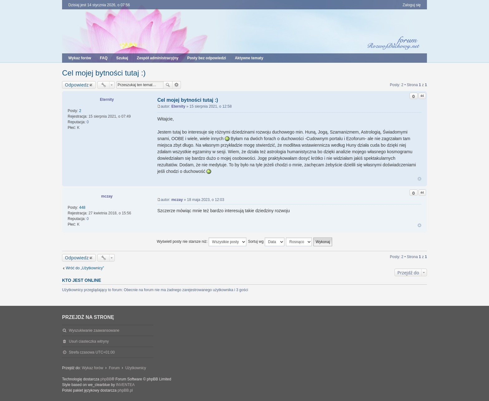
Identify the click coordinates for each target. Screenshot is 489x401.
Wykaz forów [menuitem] (79, 58)
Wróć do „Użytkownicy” (85, 268)
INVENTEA (125, 385)
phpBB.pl (125, 390)
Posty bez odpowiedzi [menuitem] (206, 58)
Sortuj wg (266, 241)
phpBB (106, 379)
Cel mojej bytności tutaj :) (104, 73)
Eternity (107, 99)
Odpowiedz (77, 85)
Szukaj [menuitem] (122, 58)
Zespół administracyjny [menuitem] (157, 58)
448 (82, 207)
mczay (107, 196)
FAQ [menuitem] (104, 58)
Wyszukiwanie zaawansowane (176, 85)
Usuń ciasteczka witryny (89, 341)
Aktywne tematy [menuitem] (249, 58)
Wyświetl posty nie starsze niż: (201, 241)
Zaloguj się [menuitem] (412, 5)
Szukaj (167, 85)
